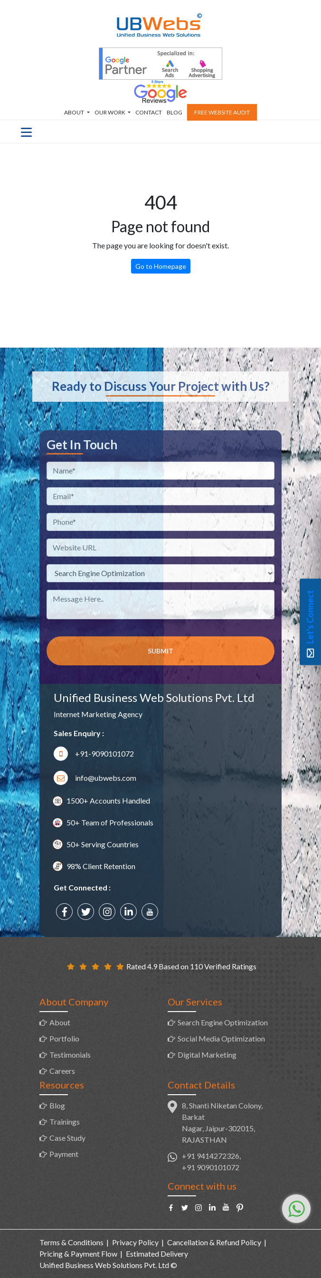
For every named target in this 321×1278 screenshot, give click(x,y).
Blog (174, 112)
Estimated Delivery (157, 1253)
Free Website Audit (222, 112)
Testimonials (70, 1054)
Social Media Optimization (221, 1038)
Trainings (64, 1121)
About (74, 112)
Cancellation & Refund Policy (214, 1242)
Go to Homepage (160, 266)
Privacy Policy (135, 1242)
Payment (63, 1153)
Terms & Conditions (71, 1242)
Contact (148, 112)
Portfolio (64, 1038)
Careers (62, 1070)
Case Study (67, 1137)
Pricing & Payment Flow (78, 1253)
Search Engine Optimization (223, 1022)
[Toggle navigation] (26, 131)
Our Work (110, 112)
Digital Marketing (207, 1054)
